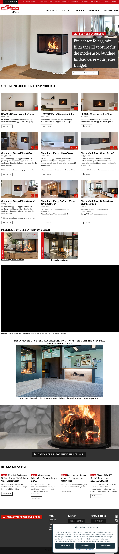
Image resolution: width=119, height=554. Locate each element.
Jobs (50, 522)
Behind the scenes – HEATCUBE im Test (99, 479)
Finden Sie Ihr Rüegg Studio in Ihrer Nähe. (59, 454)
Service (80, 11)
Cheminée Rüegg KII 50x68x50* (57, 153)
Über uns (52, 520)
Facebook (116, 516)
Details (7, 126)
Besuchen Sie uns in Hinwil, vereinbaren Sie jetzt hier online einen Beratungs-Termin (59, 398)
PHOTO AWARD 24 (111, 2)
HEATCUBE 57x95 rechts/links (97, 114)
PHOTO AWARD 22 (96, 2)
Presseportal (84, 2)
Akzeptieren (65, 546)
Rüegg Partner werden (28, 2)
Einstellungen (105, 546)
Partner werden (76, 521)
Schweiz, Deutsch (9, 2)
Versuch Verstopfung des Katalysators (72, 479)
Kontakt (57, 2)
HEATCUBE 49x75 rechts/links (17, 114)
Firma (51, 2)
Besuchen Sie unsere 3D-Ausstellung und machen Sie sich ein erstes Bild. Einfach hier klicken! (59, 342)
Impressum (48, 550)
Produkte (51, 11)
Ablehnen (85, 546)
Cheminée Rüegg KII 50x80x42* (97, 153)
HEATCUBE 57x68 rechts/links (57, 114)
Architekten (111, 11)
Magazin (66, 11)
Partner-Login (42, 2)
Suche (64, 2)
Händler (94, 11)
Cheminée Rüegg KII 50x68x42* (17, 153)
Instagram (116, 520)
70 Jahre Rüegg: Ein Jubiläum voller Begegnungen (14, 479)
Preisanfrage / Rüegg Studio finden (21, 517)
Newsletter (74, 2)
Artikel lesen (7, 494)
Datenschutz (80, 549)
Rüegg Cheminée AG (13, 9)
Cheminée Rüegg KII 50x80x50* (18, 201)
